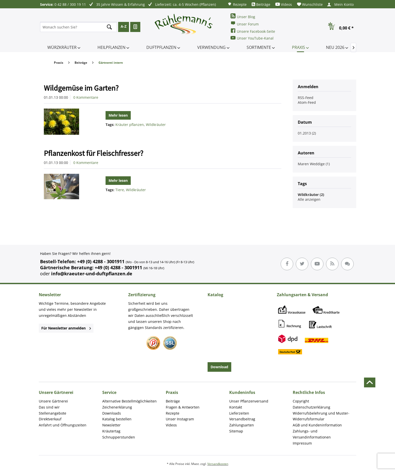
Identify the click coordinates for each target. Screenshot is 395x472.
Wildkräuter (156, 124)
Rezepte (237, 4)
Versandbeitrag (242, 419)
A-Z (123, 26)
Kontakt (235, 407)
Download (219, 366)
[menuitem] (237, 4)
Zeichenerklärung (117, 407)
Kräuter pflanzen (129, 124)
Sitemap (236, 431)
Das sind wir (49, 407)
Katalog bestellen (116, 419)
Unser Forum (245, 23)
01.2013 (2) (307, 133)
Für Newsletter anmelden (66, 328)
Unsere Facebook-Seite (253, 31)
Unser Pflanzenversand (248, 401)
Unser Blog (243, 16)
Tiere (119, 189)
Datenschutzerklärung (311, 407)
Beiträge (261, 4)
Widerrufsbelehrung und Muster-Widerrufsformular (321, 416)
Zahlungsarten (241, 425)
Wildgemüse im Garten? (81, 88)
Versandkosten (217, 464)
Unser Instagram (180, 419)
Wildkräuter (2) (311, 194)
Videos (283, 4)
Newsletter (111, 425)
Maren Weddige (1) (314, 163)
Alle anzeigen (309, 199)
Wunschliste (310, 4)
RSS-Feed (305, 97)
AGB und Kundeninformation (317, 425)
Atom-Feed (307, 102)
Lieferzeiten (239, 413)
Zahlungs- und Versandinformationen (312, 434)
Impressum (302, 443)
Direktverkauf (50, 419)
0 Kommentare (85, 97)
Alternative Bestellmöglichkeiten (129, 401)
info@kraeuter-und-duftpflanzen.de (91, 274)
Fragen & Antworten (183, 407)
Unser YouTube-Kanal (252, 38)
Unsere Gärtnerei (53, 401)
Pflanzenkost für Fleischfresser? (93, 153)
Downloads (111, 413)
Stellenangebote (52, 413)
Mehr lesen (118, 115)
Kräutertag (111, 431)
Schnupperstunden (118, 437)
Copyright (301, 401)
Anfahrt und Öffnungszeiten (62, 425)
